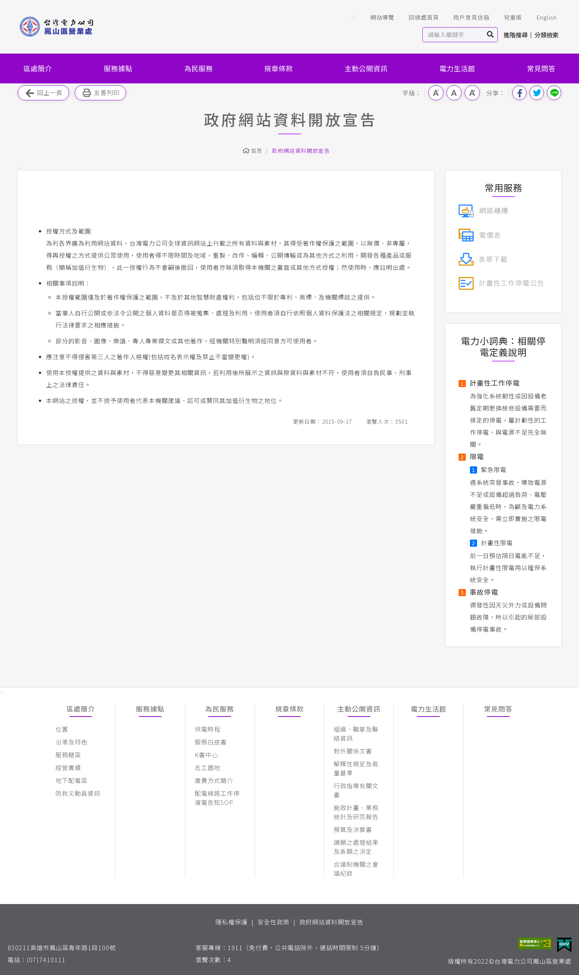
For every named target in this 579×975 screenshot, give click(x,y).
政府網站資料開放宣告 (301, 150)
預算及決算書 (353, 829)
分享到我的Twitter (537, 93)
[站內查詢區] (453, 35)
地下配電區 (71, 780)
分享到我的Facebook (519, 93)
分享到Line (554, 93)
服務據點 (118, 68)
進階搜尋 (516, 34)
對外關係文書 (353, 750)
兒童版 (507, 17)
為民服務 (198, 68)
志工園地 (207, 767)
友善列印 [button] (100, 93)
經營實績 (68, 767)
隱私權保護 (232, 921)
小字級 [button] (435, 92)
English (541, 17)
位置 (61, 729)
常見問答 (541, 68)
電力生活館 (457, 68)
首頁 (257, 150)
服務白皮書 (211, 741)
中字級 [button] (454, 92)
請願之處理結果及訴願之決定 (356, 847)
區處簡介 (37, 68)
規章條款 (278, 68)
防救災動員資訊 (77, 793)
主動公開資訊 (366, 68)
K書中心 (206, 754)
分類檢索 (546, 34)
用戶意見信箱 (466, 17)
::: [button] (353, 16)
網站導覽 (377, 17)
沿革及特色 (71, 741)
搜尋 (490, 35)
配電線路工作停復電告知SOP (217, 798)
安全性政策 (273, 921)
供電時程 (207, 729)
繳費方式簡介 (214, 780)
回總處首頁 (418, 17)
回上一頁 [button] (43, 93)
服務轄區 (68, 754)
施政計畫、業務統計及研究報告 (356, 812)
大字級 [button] (472, 92)
